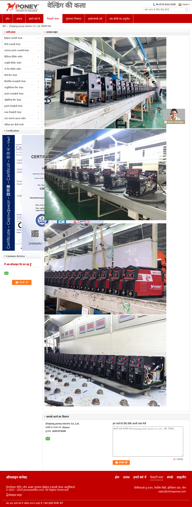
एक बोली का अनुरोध (119, 18)
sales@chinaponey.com (172, 491)
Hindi (185, 4)
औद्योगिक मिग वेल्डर (12, 100)
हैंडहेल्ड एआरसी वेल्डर (13, 38)
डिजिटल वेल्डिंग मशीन (13, 56)
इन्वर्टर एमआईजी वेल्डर (13, 93)
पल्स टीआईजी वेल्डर (12, 112)
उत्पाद (19, 18)
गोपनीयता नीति (13, 487)
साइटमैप (181, 477)
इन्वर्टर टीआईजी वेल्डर (13, 106)
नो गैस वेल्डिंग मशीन (12, 69)
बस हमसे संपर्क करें (53, 503)
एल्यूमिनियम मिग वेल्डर (13, 87)
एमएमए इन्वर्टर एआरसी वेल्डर (16, 50)
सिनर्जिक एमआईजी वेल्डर (15, 81)
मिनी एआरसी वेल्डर (12, 44)
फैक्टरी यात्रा (53, 18)
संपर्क (170, 477)
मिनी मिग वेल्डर (10, 75)
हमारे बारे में (34, 18)
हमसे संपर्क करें (95, 18)
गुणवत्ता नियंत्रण (73, 18)
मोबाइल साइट (14, 495)
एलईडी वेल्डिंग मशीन (12, 63)
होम (7, 18)
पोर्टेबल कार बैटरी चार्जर (14, 124)
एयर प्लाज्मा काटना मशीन (15, 118)
